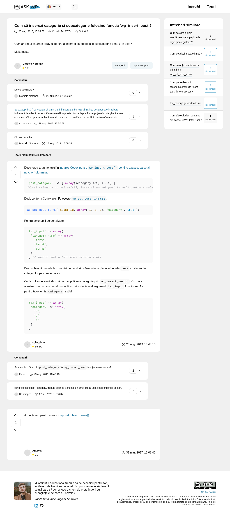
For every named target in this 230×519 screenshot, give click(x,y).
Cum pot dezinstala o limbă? (186, 53)
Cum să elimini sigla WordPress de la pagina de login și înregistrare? (185, 37)
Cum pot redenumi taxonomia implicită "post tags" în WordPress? (184, 87)
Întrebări (194, 6)
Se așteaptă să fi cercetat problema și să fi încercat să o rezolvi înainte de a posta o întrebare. (66, 109)
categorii (120, 65)
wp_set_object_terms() (74, 415)
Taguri (211, 6)
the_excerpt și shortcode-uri (185, 103)
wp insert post (141, 65)
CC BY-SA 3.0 (208, 492)
